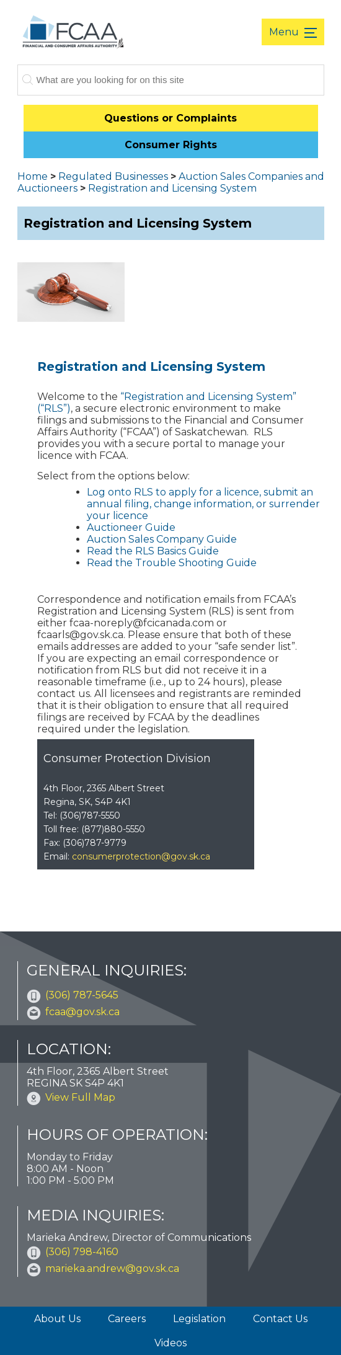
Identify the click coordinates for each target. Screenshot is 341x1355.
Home (32, 176)
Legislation (199, 1319)
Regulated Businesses (113, 176)
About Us (57, 1319)
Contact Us (280, 1319)
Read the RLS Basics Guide (153, 551)
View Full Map (80, 1097)
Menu (285, 32)
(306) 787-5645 (81, 995)
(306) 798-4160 (81, 1252)
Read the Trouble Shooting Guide (172, 563)
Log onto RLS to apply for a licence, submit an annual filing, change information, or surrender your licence (203, 504)
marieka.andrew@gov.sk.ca (112, 1268)
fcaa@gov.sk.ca (82, 1012)
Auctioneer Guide (131, 527)
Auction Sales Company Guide (162, 539)
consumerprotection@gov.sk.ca (141, 856)
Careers (127, 1319)
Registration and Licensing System (172, 188)
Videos (170, 1343)
